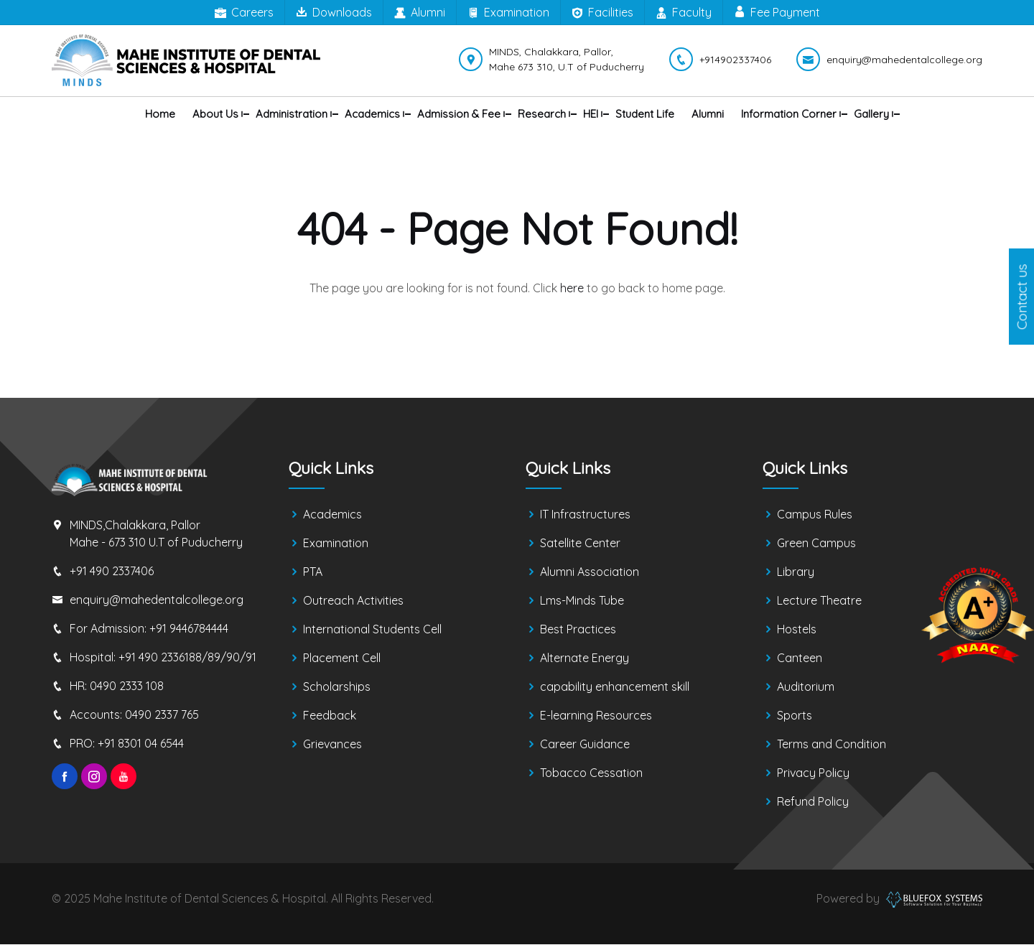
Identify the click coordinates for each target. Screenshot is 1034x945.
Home (160, 114)
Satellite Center (580, 543)
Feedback (329, 716)
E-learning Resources (596, 716)
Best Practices (578, 630)
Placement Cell (342, 658)
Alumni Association (589, 572)
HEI (590, 114)
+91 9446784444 (188, 628)
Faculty (684, 13)
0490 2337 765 (162, 714)
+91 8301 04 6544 (141, 743)
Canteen (799, 658)
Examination (508, 13)
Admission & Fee (458, 114)
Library (795, 572)
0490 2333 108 (127, 686)
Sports (794, 716)
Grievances (332, 744)
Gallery (871, 114)
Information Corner (789, 114)
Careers (244, 13)
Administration (291, 114)
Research (542, 114)
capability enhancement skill (614, 687)
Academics (372, 114)
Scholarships (337, 687)
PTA (312, 572)
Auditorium (805, 687)
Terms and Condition (831, 744)
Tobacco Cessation (591, 773)
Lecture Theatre (819, 601)
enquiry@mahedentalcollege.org (156, 599)
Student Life (644, 114)
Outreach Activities (353, 601)
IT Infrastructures (585, 515)
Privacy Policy (813, 773)
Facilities (602, 13)
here (572, 288)
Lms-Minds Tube (582, 601)
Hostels (796, 630)
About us (215, 114)
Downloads (334, 12)
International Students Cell (372, 630)
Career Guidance (585, 744)
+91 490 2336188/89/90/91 (187, 657)
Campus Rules (814, 515)
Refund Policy (813, 802)
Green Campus (816, 543)
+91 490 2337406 (112, 571)
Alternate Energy (584, 658)
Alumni (419, 13)
